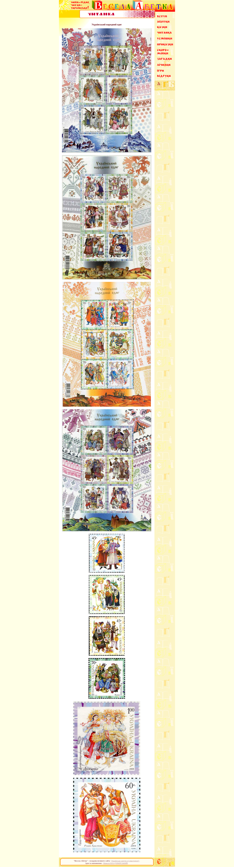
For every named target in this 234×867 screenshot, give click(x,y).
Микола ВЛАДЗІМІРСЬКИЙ (115, 863)
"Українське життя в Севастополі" (125, 861)
